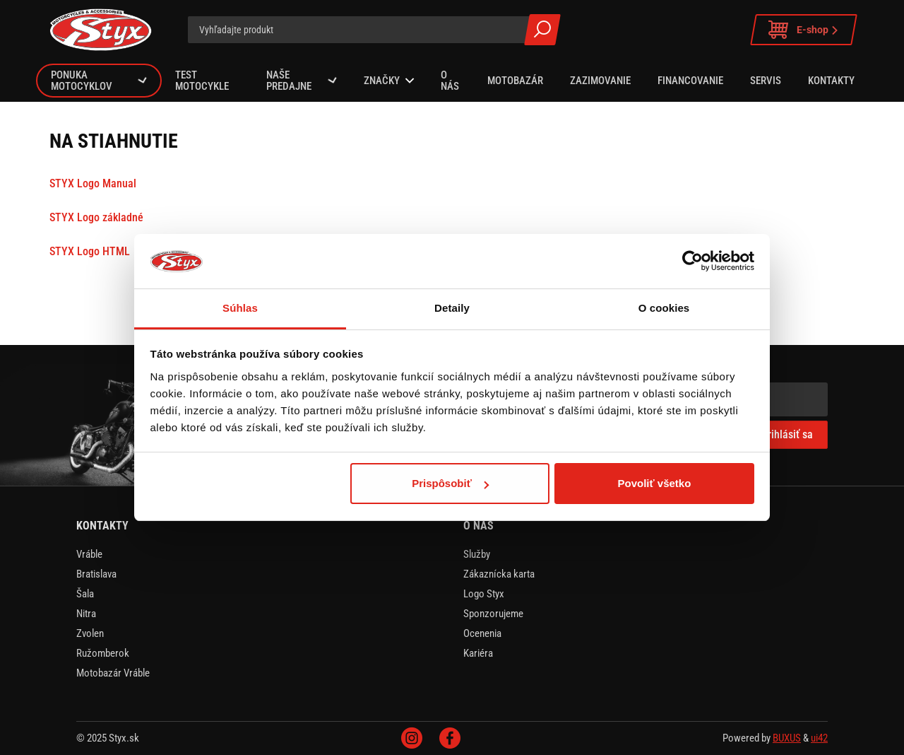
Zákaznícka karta (499, 574)
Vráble (89, 554)
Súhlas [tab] (240, 308)
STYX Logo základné (96, 217)
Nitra (86, 613)
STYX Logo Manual (92, 183)
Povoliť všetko (654, 483)
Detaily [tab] (452, 308)
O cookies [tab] (664, 308)
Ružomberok (102, 653)
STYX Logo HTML (89, 251)
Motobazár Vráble (113, 673)
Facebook (449, 738)
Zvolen (90, 633)
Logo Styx (483, 593)
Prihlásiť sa (787, 434)
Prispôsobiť (450, 483)
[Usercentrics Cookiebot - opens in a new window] (692, 260)
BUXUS (787, 738)
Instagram (411, 738)
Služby (476, 554)
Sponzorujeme (493, 613)
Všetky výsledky (542, 29)
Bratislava (96, 574)
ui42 (819, 738)
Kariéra (478, 653)
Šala (85, 593)
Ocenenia (482, 633)
